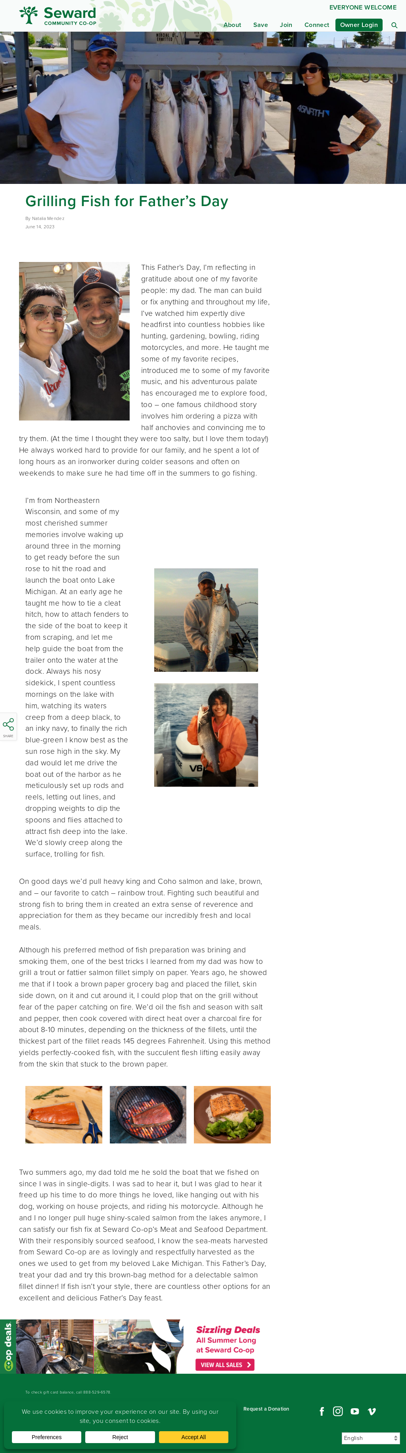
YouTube (355, 1411)
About (232, 24)
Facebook (320, 1411)
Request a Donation (266, 1409)
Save (260, 24)
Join (286, 24)
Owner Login (359, 24)
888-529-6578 (96, 1392)
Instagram (337, 1411)
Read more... (135, 1346)
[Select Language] (371, 1438)
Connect (316, 24)
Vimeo (372, 1411)
